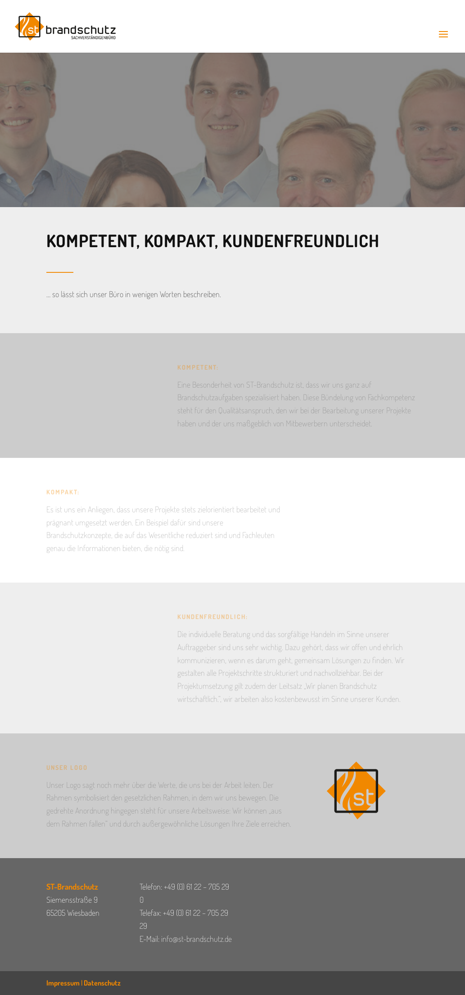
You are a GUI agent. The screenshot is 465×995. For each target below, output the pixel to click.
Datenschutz (102, 982)
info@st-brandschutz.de (196, 939)
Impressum (63, 982)
